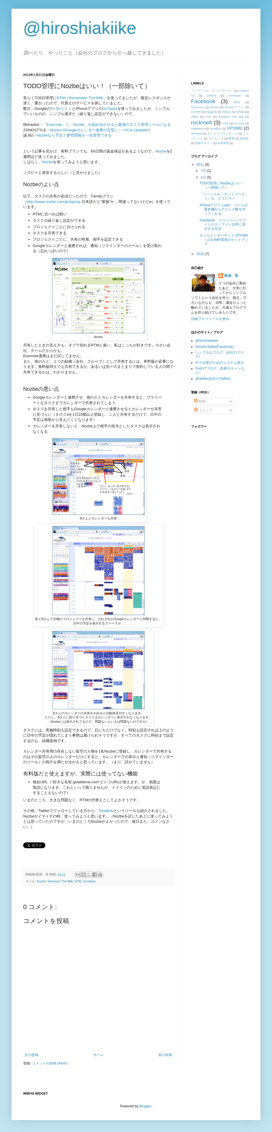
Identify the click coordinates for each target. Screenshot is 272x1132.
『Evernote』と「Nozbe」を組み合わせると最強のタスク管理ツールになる (107, 124)
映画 (232, 138)
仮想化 (244, 138)
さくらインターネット (222, 133)
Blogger (145, 1106)
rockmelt (201, 122)
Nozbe (160, 151)
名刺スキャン (203, 143)
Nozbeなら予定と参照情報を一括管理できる (74, 135)
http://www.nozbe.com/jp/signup (53, 201)
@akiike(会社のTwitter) (213, 379)
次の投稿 (31, 1055)
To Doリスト (61, 108)
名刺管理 (223, 143)
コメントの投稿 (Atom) (50, 1063)
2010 (200, 254)
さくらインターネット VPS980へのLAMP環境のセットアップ (224, 239)
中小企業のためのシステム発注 (219, 363)
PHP (208, 116)
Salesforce (197, 128)
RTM (78, 881)
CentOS (211, 95)
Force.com (197, 107)
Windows (196, 133)
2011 (200, 165)
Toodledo (106, 810)
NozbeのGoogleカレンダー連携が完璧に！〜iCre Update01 (100, 130)
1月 (204, 177)
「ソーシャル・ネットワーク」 (212, 90)
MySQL (226, 111)
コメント (203, 410)
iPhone (214, 107)
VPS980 (234, 128)
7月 (204, 171)
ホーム (98, 1055)
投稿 (199, 401)
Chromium (234, 95)
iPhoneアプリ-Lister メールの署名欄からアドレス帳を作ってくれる (224, 209)
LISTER (196, 111)
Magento (211, 111)
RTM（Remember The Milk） (82, 98)
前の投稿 (165, 1055)
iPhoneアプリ (234, 107)
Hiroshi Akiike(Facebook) (214, 347)
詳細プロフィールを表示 (210, 319)
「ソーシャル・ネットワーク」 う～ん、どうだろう (226, 196)
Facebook (203, 101)
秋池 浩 (231, 276)
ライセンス (215, 138)
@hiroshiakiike (79, 28)
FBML (237, 102)
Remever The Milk (60, 881)
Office (194, 116)
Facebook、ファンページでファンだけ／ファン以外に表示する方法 (223, 224)
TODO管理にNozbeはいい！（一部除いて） (222, 185)
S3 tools (239, 123)
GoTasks (109, 108)
